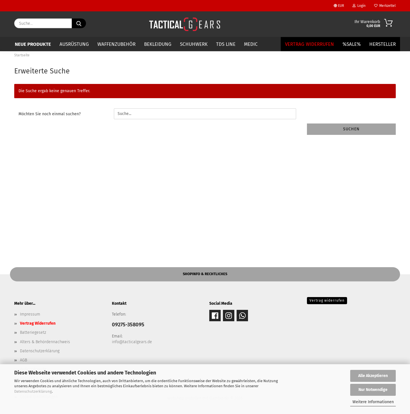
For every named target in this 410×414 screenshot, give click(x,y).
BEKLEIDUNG (157, 44)
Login (359, 6)
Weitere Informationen (373, 401)
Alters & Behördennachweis (45, 341)
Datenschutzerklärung (33, 391)
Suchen (351, 129)
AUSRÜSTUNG (74, 44)
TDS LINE (225, 44)
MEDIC (251, 44)
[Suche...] (79, 23)
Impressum (30, 314)
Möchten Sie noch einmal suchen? (50, 114)
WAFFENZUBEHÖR (116, 44)
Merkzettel (385, 6)
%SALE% (352, 44)
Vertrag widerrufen (327, 300)
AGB (23, 360)
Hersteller (382, 44)
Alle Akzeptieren (373, 375)
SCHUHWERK (194, 44)
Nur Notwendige (373, 389)
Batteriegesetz (33, 332)
